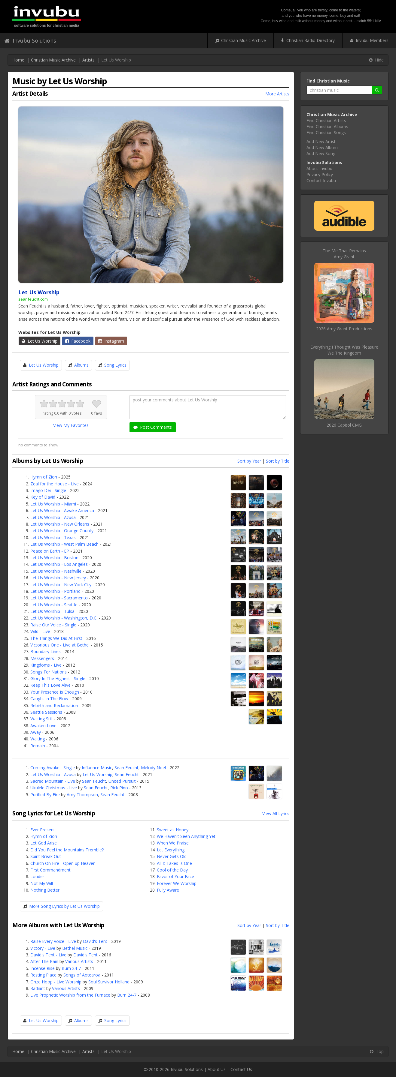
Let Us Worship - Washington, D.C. (63, 618)
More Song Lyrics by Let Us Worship (64, 906)
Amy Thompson (82, 794)
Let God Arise (43, 843)
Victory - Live (42, 948)
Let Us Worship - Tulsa (52, 611)
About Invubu (319, 168)
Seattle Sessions (46, 712)
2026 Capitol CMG (344, 425)
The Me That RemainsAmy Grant (344, 254)
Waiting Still (41, 719)
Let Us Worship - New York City (60, 584)
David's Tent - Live (48, 955)
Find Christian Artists (326, 120)
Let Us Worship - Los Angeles (59, 564)
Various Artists (79, 961)
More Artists (277, 94)
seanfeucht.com (33, 299)
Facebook (77, 341)
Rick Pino (119, 787)
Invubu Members (369, 40)
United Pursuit (122, 781)
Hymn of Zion (43, 477)
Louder (37, 876)
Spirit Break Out (45, 856)
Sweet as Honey (172, 829)
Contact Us (241, 1069)
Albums (81, 365)
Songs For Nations (48, 672)
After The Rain (44, 961)
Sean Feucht (126, 767)
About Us (217, 1069)
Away (35, 732)
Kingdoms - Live (46, 665)
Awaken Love (43, 725)
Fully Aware (168, 890)
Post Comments (152, 427)
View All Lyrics (275, 813)
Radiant (37, 988)
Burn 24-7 (71, 968)
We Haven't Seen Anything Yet (186, 836)
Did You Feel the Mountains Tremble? (67, 850)
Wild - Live (40, 631)
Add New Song (320, 153)
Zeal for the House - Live (54, 484)
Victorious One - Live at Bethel (60, 645)
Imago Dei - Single (48, 490)
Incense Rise (42, 968)
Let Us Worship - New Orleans (59, 524)
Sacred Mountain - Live (52, 781)
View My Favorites (71, 425)
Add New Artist (321, 141)
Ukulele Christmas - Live (53, 787)
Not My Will (41, 883)
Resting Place (43, 975)
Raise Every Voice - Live (53, 941)
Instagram (111, 341)
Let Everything (170, 850)
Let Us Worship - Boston (54, 557)
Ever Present (42, 829)
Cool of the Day (172, 870)
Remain (37, 745)
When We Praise (173, 843)
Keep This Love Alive (50, 685)
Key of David (42, 497)
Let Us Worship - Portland (55, 591)
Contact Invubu (321, 180)
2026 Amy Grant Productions (344, 329)
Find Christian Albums (327, 126)
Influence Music (97, 767)
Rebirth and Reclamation (54, 705)
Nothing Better (44, 890)
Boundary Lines (45, 651)
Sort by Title (277, 461)
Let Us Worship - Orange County (61, 530)
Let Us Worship (39, 341)
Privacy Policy (319, 174)
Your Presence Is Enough (54, 692)
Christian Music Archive (240, 40)
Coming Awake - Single (52, 767)
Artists (88, 60)
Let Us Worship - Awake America (62, 510)
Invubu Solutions (30, 40)
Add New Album (322, 147)
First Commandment (50, 870)
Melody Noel (153, 767)
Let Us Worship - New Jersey (58, 577)
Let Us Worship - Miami (53, 504)
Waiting (37, 739)
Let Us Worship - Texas (53, 537)
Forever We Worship (176, 883)
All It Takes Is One (174, 863)
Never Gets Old (172, 856)
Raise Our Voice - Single (53, 625)
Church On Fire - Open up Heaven (63, 863)
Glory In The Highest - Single (57, 678)
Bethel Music (74, 948)
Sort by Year (249, 461)
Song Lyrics (115, 365)
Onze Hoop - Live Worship (55, 982)
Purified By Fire (45, 794)
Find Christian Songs (326, 132)
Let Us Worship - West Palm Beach (64, 544)
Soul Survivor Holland (108, 982)
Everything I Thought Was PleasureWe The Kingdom (344, 350)
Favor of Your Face (175, 876)
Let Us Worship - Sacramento (59, 598)
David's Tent (95, 941)
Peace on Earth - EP (49, 551)
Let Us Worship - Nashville (55, 571)
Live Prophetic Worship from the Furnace (70, 995)
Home (18, 60)
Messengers (42, 658)
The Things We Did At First (56, 638)
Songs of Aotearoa (81, 975)
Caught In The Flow (49, 698)
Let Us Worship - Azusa (53, 517)
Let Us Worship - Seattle (54, 605)
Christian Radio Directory (308, 40)
